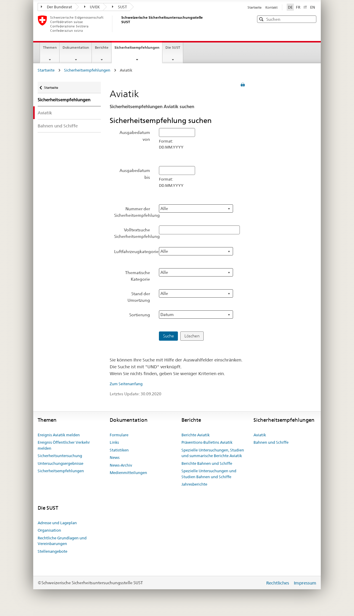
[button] (311, 19)
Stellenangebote (52, 551)
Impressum (305, 583)
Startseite (255, 7)
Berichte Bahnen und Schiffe (206, 463)
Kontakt (271, 7)
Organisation (49, 530)
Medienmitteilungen (128, 472)
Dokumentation (76, 47)
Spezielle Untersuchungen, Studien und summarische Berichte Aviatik (212, 453)
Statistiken (119, 450)
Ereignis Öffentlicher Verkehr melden (64, 445)
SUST (119, 6)
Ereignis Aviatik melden (59, 434)
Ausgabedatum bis (134, 173)
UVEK (92, 6)
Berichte (102, 47)
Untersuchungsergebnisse (60, 463)
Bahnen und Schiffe (58, 126)
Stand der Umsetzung (138, 297)
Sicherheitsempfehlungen (138, 49)
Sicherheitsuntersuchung (60, 455)
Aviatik (45, 113)
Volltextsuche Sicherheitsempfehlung (134, 233)
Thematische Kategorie (137, 276)
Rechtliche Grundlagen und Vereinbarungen (62, 541)
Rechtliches (278, 583)
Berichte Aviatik (195, 434)
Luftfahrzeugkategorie (134, 251)
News (114, 457)
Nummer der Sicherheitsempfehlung (134, 212)
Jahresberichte (194, 484)
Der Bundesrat (56, 6)
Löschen (192, 336)
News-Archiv (121, 465)
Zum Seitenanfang (126, 383)
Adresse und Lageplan (57, 522)
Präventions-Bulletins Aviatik (206, 442)
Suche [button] (168, 336)
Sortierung (139, 314)
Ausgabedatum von (134, 135)
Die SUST (172, 47)
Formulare (119, 434)
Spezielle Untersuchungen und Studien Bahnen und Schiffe (208, 473)
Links (114, 442)
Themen (50, 47)
